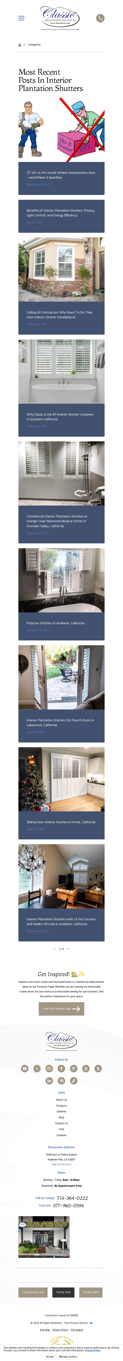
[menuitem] (45, 1330)
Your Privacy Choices (78, 1323)
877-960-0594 (68, 1205)
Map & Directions (61, 1164)
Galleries (61, 1111)
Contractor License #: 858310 (61, 1315)
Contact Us (61, 1123)
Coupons (61, 1135)
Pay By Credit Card (33, 1292)
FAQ (61, 1129)
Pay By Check (90, 1292)
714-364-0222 (72, 1198)
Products (61, 1106)
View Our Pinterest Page (61, 1009)
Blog (61, 1117)
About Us (61, 1100)
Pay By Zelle (63, 1292)
